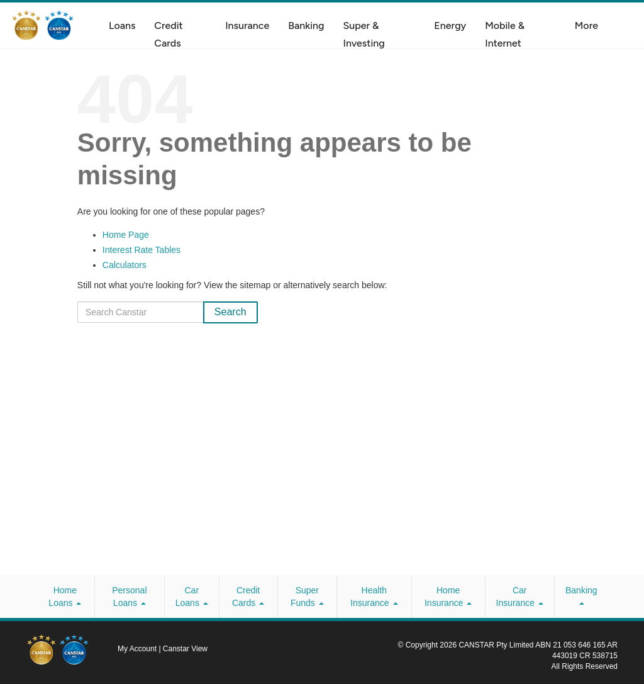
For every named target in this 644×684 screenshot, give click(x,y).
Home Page (126, 235)
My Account (138, 648)
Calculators (125, 265)
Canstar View (185, 648)
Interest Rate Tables (141, 250)
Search (230, 311)
